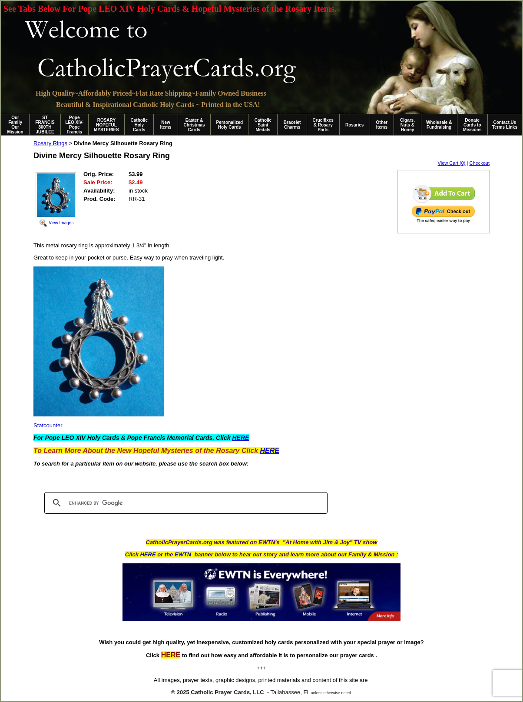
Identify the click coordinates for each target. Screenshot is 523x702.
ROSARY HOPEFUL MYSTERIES (106, 125)
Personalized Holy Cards (229, 125)
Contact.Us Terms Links (504, 125)
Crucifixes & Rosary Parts (323, 125)
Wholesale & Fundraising (439, 125)
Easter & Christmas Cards (194, 125)
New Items (165, 125)
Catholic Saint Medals (263, 125)
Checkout (480, 163)
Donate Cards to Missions (472, 125)
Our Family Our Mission (15, 124)
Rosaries (354, 125)
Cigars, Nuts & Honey (407, 125)
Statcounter (48, 425)
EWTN (183, 554)
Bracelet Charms (292, 125)
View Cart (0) (452, 163)
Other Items (382, 125)
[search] (184, 503)
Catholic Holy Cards (139, 125)
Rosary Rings (50, 143)
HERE (148, 554)
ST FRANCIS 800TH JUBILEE (44, 124)
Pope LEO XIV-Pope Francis (74, 124)
